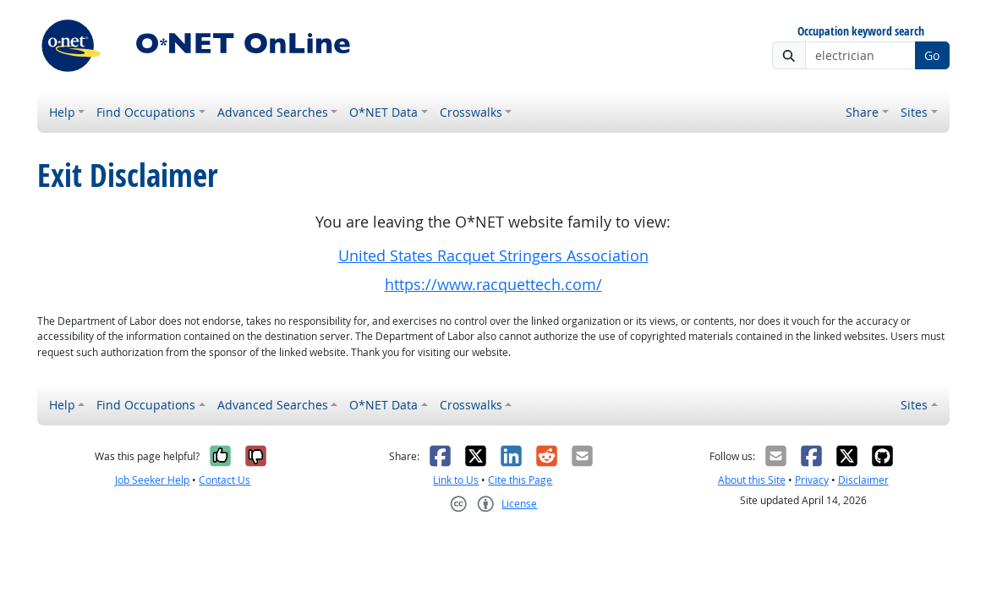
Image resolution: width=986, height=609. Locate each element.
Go (931, 55)
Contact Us (224, 480)
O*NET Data (383, 112)
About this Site (752, 480)
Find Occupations (145, 112)
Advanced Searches (272, 112)
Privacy (812, 480)
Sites (914, 112)
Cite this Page (520, 480)
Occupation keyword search (860, 32)
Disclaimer (863, 480)
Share (862, 112)
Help (62, 112)
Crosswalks (471, 112)
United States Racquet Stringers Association (493, 256)
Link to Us (456, 480)
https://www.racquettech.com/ (493, 284)
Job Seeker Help (152, 480)
